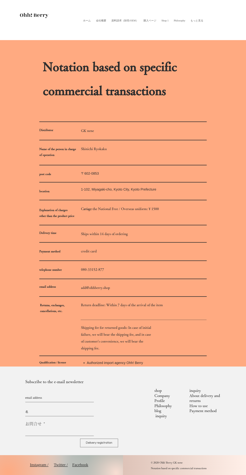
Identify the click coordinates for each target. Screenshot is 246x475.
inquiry (161, 416)
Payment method (203, 411)
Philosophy (163, 406)
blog (157, 411)
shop (158, 390)
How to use (198, 406)
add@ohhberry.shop (95, 287)
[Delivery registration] (99, 443)
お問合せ (33, 424)
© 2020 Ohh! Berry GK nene (167, 462)
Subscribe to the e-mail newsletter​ (54, 382)
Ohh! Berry (34, 15)
